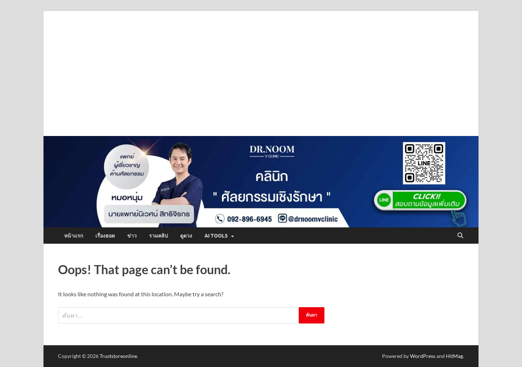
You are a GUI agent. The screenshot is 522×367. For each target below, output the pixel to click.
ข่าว (132, 236)
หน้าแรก (73, 236)
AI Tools (216, 236)
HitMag (454, 356)
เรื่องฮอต (105, 236)
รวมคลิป (158, 236)
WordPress (422, 356)
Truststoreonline (118, 356)
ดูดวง (186, 236)
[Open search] (460, 235)
